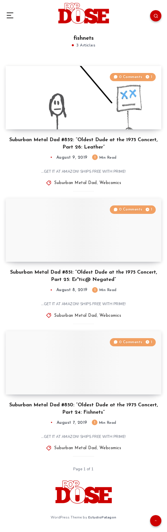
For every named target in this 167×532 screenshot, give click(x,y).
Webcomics (110, 183)
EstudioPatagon (102, 517)
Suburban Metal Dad (75, 183)
